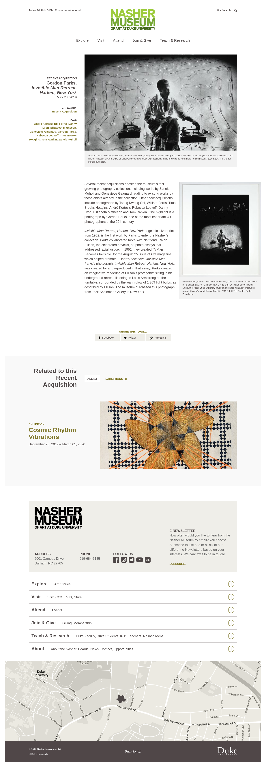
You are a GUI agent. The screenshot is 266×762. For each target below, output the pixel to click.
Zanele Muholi (67, 139)
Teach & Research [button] (175, 40)
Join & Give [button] (141, 40)
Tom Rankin (49, 139)
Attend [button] (118, 40)
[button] (226, 10)
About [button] (132, 648)
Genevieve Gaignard (43, 131)
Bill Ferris (60, 123)
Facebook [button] (106, 337)
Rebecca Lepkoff (48, 135)
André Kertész (43, 123)
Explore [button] (82, 40)
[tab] (116, 378)
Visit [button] (100, 40)
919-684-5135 (90, 558)
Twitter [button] (129, 337)
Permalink (157, 337)
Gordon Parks (67, 131)
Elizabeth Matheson (63, 127)
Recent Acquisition (64, 111)
